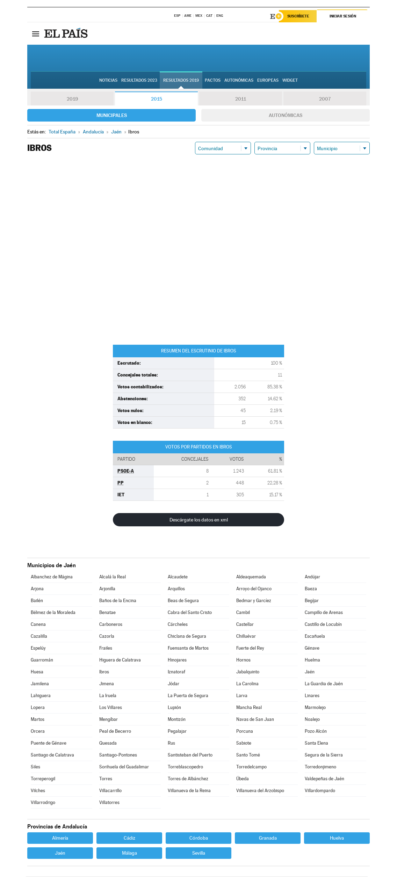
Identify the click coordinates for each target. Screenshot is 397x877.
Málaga (129, 853)
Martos (37, 719)
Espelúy (38, 648)
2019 (72, 99)
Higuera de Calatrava (120, 660)
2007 (325, 99)
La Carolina (247, 684)
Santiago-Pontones (118, 755)
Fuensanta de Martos (188, 648)
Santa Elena (316, 743)
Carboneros (110, 624)
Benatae (107, 612)
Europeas (268, 80)
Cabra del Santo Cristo (190, 612)
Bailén (37, 601)
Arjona (37, 589)
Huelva (337, 838)
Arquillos (176, 589)
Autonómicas (285, 115)
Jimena (106, 684)
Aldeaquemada (251, 577)
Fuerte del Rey (250, 648)
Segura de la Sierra (324, 755)
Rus (171, 743)
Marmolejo (315, 707)
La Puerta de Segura (188, 696)
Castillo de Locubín (323, 624)
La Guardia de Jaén (324, 684)
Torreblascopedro (185, 767)
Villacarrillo (110, 791)
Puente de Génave (48, 743)
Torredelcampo (251, 767)
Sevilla (198, 853)
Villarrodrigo (43, 802)
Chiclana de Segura (187, 636)
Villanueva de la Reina (189, 791)
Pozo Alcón (316, 731)
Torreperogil (43, 779)
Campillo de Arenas (324, 612)
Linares (312, 696)
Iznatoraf (176, 672)
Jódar (173, 684)
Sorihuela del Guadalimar (124, 767)
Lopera (38, 707)
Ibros (104, 672)
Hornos (243, 660)
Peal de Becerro (115, 731)
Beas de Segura (183, 601)
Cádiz (129, 838)
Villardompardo (320, 791)
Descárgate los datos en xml (198, 520)
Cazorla (106, 636)
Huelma (312, 660)
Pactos (213, 80)
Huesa (37, 672)
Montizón (177, 719)
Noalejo (312, 719)
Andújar (312, 577)
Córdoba (198, 838)
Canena (38, 624)
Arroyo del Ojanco (254, 589)
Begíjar (312, 601)
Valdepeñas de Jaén (324, 779)
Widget (290, 80)
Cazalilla (39, 636)
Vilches (38, 791)
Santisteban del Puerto (190, 755)
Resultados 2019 (181, 80)
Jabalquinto (247, 672)
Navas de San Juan (255, 719)
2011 (240, 99)
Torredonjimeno (320, 767)
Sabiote (243, 743)
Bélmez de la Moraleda (53, 612)
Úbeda (242, 779)
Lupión (174, 707)
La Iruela (107, 696)
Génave (312, 648)
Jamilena (40, 684)
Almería (60, 838)
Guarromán (42, 660)
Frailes (105, 648)
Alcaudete (178, 577)
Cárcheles (178, 624)
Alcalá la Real (112, 577)
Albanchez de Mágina (52, 577)
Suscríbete (299, 16)
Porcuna (244, 731)
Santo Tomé (248, 755)
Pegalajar (177, 731)
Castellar (245, 624)
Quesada (108, 743)
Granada (268, 838)
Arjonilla (107, 589)
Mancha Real (249, 707)
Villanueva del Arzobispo (260, 791)
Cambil (243, 612)
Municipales (111, 115)
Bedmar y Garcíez (253, 601)
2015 (156, 99)
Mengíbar (108, 719)
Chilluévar (246, 636)
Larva (241, 696)
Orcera (38, 731)
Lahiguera (41, 696)
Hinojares (177, 660)
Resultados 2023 (139, 80)
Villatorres (109, 802)
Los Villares (110, 707)
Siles (35, 767)
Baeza (311, 589)
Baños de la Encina (117, 601)
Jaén (310, 672)
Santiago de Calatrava (52, 755)
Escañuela (315, 636)
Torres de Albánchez (188, 779)
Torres (105, 779)
